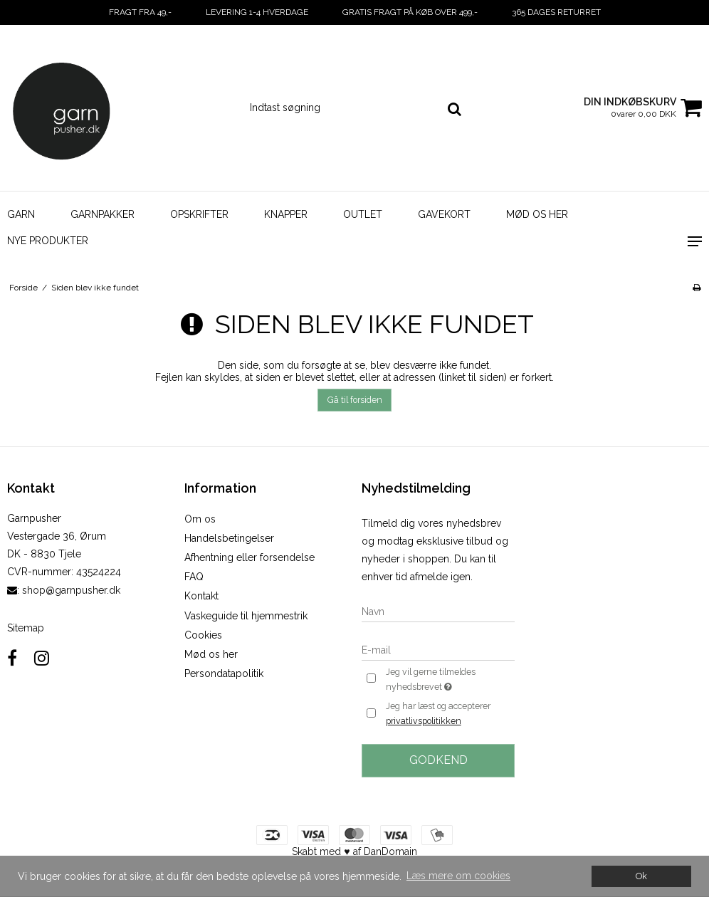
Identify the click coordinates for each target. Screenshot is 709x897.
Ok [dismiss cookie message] (641, 876)
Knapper (286, 214)
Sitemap (25, 628)
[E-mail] (438, 649)
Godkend (438, 760)
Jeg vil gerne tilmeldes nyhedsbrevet (449, 680)
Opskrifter (199, 214)
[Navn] (438, 611)
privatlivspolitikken (423, 720)
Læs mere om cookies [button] (458, 875)
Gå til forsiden (354, 399)
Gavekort (444, 214)
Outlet (362, 214)
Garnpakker (102, 214)
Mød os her (537, 214)
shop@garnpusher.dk (71, 590)
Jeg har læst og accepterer (438, 715)
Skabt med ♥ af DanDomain (354, 851)
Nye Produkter (47, 240)
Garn (21, 214)
